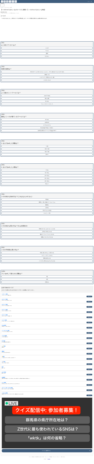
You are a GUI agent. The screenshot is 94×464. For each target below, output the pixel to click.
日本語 (45, 459)
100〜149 (47, 149)
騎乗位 (47, 205)
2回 (47, 279)
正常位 (47, 207)
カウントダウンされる (47, 255)
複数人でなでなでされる (47, 237)
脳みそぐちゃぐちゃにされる (47, 234)
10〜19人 (47, 172)
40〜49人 (47, 181)
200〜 (47, 154)
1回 (47, 276)
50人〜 (47, 183)
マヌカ (47, 50)
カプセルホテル (47, 125)
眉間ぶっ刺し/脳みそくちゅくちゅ (47, 202)
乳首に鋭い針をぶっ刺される (47, 252)
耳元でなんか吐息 (47, 210)
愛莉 (47, 53)
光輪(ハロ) (47, 74)
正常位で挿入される (47, 231)
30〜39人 (47, 178)
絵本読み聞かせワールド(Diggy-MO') (47, 130)
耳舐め (47, 199)
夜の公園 (47, 98)
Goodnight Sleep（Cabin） (47, 127)
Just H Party (47, 95)
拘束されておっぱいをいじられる (47, 228)
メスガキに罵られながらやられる (47, 261)
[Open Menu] (90, 1)
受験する (89, 296)
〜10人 (47, 170)
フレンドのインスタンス (47, 104)
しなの (47, 48)
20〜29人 (47, 175)
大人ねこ (47, 56)
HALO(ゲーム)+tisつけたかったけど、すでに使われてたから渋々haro (47, 71)
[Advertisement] (47, 30)
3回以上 (47, 282)
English (49, 459)
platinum (47, 122)
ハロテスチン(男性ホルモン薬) (47, 77)
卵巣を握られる (47, 258)
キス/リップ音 (47, 213)
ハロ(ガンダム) (47, 80)
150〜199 (47, 151)
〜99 (47, 146)
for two (47, 101)
